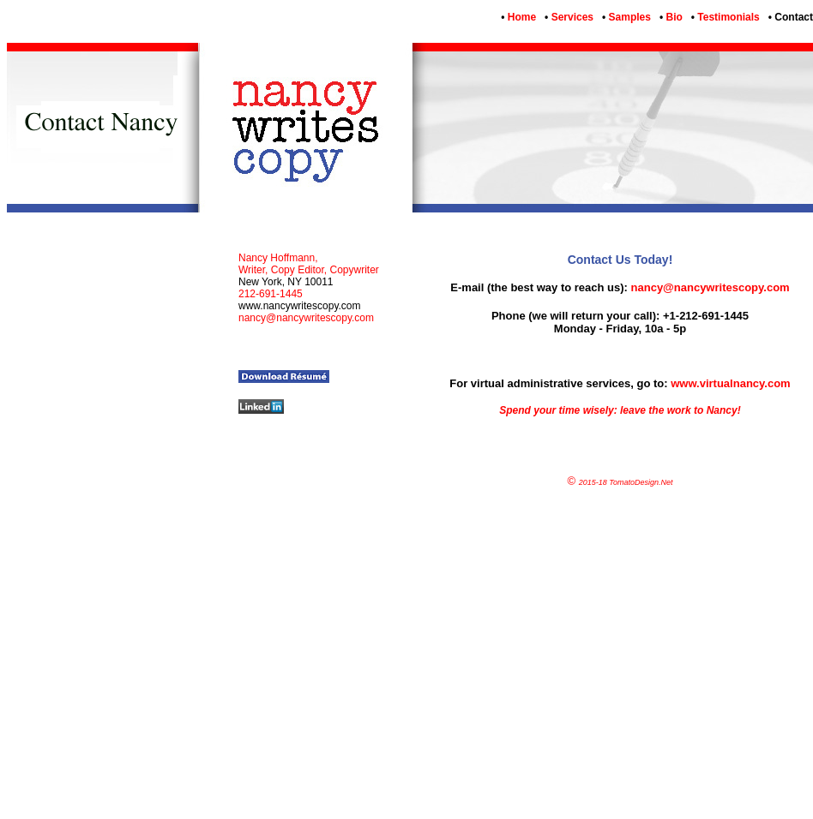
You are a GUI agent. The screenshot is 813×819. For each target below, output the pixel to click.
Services (570, 17)
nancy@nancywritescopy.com (710, 287)
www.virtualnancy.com (730, 383)
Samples (628, 17)
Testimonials (727, 17)
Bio (673, 17)
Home (520, 17)
